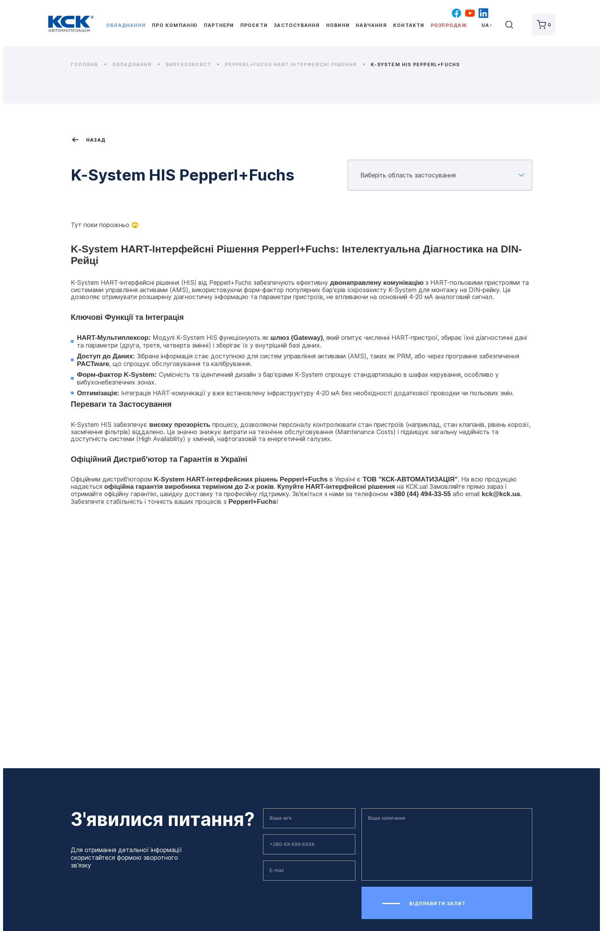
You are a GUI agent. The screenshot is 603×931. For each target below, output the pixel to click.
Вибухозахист (192, 64)
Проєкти (254, 25)
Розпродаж (449, 25)
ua (485, 25)
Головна (88, 64)
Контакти (409, 25)
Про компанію (174, 25)
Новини (338, 25)
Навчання (371, 25)
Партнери (219, 25)
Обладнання (126, 25)
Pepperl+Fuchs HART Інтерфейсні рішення (295, 64)
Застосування (297, 25)
